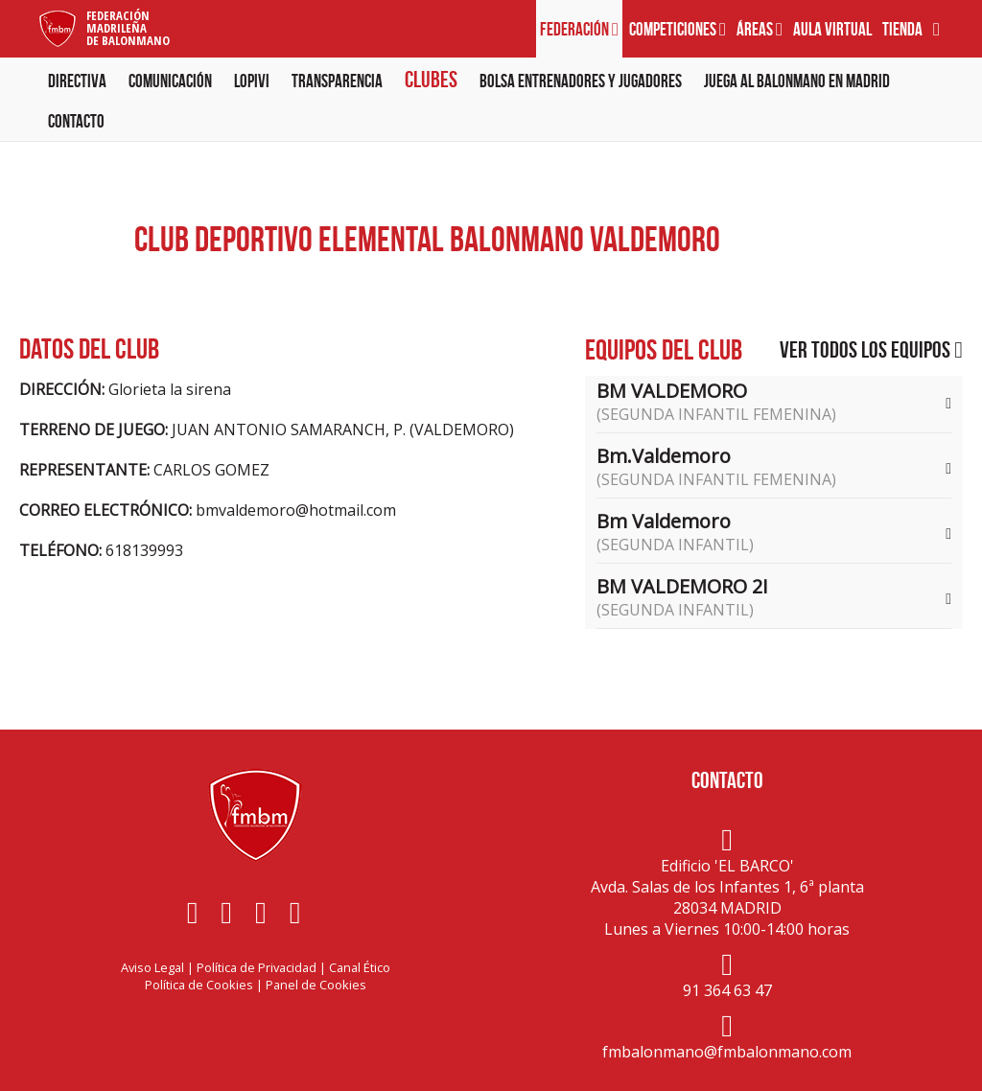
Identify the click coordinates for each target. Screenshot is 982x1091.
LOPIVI (251, 81)
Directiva (77, 81)
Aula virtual (832, 29)
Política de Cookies (199, 984)
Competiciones (677, 29)
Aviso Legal (152, 967)
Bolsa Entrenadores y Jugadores (580, 81)
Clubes (431, 79)
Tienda (902, 29)
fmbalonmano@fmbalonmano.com (727, 1051)
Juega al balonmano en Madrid (797, 81)
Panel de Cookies (316, 984)
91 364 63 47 (727, 990)
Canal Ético (359, 967)
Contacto (76, 121)
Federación (579, 29)
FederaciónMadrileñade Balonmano (128, 28)
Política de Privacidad (256, 967)
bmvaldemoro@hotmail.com (296, 510)
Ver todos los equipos (871, 349)
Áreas (759, 29)
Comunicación (170, 81)
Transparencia (337, 81)
